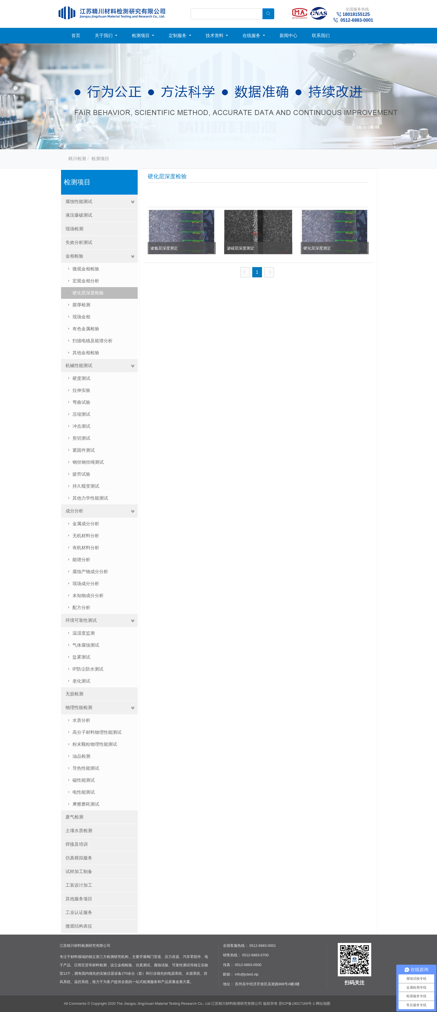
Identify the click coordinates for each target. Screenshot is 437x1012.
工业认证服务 (78, 912)
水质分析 (81, 720)
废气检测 (74, 817)
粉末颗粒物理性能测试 (94, 744)
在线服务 (251, 35)
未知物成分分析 (88, 595)
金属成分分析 (85, 523)
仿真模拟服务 (78, 857)
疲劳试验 (81, 474)
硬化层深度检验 (88, 292)
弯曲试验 (81, 402)
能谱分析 (81, 559)
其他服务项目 (78, 898)
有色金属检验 (85, 328)
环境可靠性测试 (81, 620)
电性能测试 (83, 792)
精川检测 (77, 158)
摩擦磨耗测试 (85, 804)
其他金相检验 (85, 352)
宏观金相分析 (85, 280)
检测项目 (141, 35)
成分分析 (74, 511)
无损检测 (74, 693)
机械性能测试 (78, 365)
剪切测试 (81, 438)
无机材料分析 (85, 535)
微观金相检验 (85, 269)
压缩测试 (81, 414)
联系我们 (321, 35)
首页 (75, 35)
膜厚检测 (81, 304)
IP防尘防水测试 (87, 669)
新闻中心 (288, 35)
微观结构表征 (78, 926)
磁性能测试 (83, 780)
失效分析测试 (78, 242)
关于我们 (104, 35)
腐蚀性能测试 (78, 201)
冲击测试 (81, 426)
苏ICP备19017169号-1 (297, 1003)
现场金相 (81, 316)
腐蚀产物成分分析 (90, 571)
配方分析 (81, 607)
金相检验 (74, 256)
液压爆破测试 (78, 215)
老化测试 (81, 681)
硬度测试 (81, 378)
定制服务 (178, 35)
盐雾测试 (81, 657)
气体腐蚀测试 (85, 645)
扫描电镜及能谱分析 (92, 340)
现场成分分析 (85, 583)
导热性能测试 (85, 768)
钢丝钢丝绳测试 (88, 462)
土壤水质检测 (78, 830)
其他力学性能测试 (90, 498)
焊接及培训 (76, 844)
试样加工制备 (78, 871)
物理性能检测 (78, 707)
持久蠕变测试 (85, 486)
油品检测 (81, 756)
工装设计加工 (78, 885)
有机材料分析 (85, 547)
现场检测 (74, 228)
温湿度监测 (83, 633)
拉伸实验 (81, 390)
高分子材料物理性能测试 (97, 732)
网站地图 (323, 1003)
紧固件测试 (83, 450)
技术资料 (215, 35)
